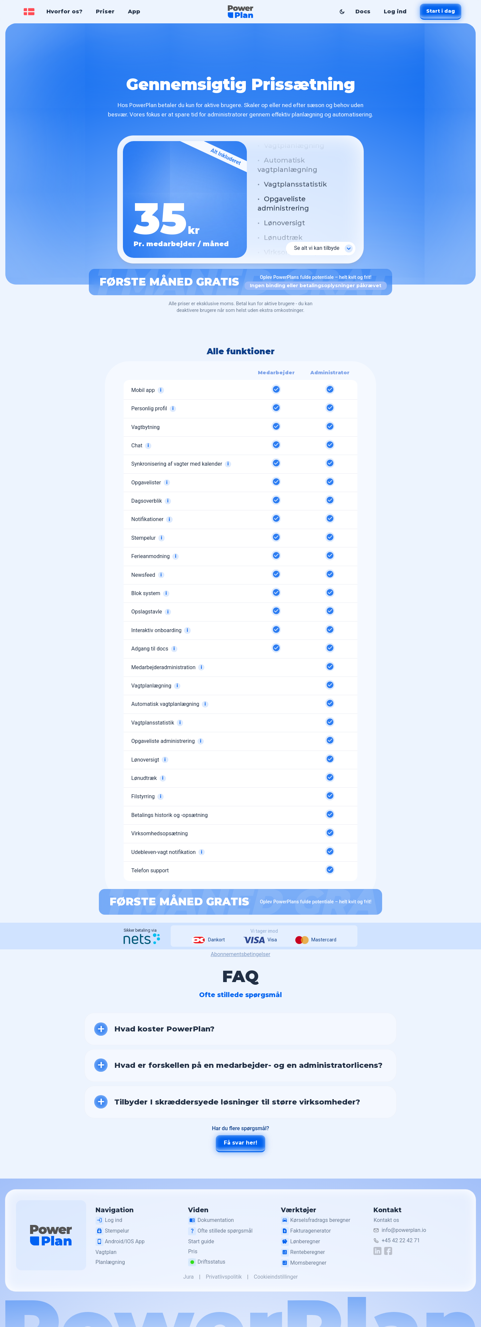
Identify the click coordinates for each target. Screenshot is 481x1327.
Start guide (203, 1241)
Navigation (117, 1210)
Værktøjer (299, 1210)
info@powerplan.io (404, 1230)
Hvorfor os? (65, 11)
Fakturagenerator (307, 1231)
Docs (362, 11)
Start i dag (440, 11)
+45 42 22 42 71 (401, 1240)
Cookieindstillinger (276, 1277)
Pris (194, 1252)
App (134, 11)
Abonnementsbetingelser (241, 954)
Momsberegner (304, 1263)
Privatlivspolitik (224, 1277)
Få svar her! (240, 1143)
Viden (200, 1210)
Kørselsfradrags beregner (316, 1221)
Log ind (394, 11)
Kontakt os (386, 1220)
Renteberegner (304, 1253)
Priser (105, 11)
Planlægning (112, 1262)
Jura (188, 1277)
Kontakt (388, 1210)
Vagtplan (108, 1252)
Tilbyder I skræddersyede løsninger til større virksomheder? (237, 1102)
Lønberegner (301, 1242)
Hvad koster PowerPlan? (164, 1028)
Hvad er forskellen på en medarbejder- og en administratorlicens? (248, 1065)
